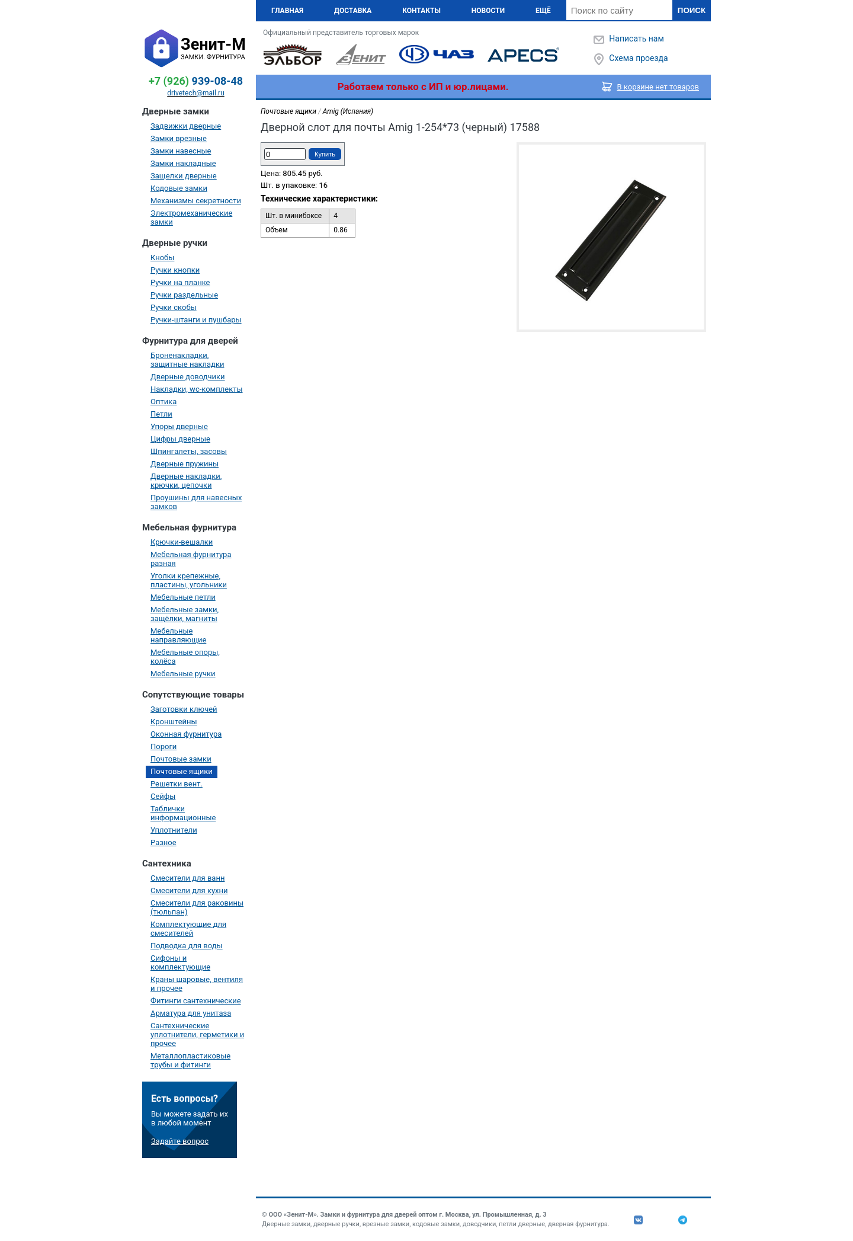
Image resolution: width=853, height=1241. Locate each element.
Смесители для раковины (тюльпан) (196, 907)
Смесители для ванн (187, 878)
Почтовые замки (180, 758)
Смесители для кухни (189, 890)
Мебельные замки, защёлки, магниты (184, 614)
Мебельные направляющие (178, 635)
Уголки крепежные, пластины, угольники (188, 580)
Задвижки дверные (185, 125)
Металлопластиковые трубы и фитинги (190, 1060)
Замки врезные (178, 138)
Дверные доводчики (187, 376)
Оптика (163, 401)
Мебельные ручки (183, 673)
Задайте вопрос (180, 1141)
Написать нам (636, 38)
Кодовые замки (178, 188)
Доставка (352, 11)
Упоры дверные (179, 426)
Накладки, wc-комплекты (196, 389)
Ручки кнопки (175, 270)
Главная (287, 11)
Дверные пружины (184, 463)
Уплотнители (173, 830)
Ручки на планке (180, 282)
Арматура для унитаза (190, 1013)
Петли (161, 414)
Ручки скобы (173, 307)
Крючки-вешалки (181, 542)
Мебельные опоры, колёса (185, 657)
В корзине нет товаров (658, 86)
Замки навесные (180, 150)
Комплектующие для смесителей (188, 929)
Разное (163, 842)
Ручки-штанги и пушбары (196, 319)
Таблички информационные (183, 813)
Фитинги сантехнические (195, 1000)
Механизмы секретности (195, 200)
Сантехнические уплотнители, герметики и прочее (197, 1034)
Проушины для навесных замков (196, 502)
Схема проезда (638, 58)
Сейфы (162, 796)
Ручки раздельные (184, 294)
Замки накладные (183, 163)
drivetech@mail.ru (196, 93)
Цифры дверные (180, 438)
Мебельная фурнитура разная (191, 559)
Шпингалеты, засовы (188, 451)
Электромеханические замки (191, 217)
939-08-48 (196, 81)
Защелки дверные (183, 175)
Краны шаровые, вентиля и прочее (196, 984)
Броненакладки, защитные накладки (187, 360)
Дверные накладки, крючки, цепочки (186, 481)
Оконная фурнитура (186, 734)
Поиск (692, 10)
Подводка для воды (186, 945)
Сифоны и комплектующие (180, 962)
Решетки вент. (176, 783)
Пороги (163, 746)
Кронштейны (173, 721)
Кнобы (162, 257)
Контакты (421, 11)
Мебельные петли (183, 597)
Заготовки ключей (183, 709)
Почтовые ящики (181, 771)
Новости (488, 11)
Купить (325, 154)
